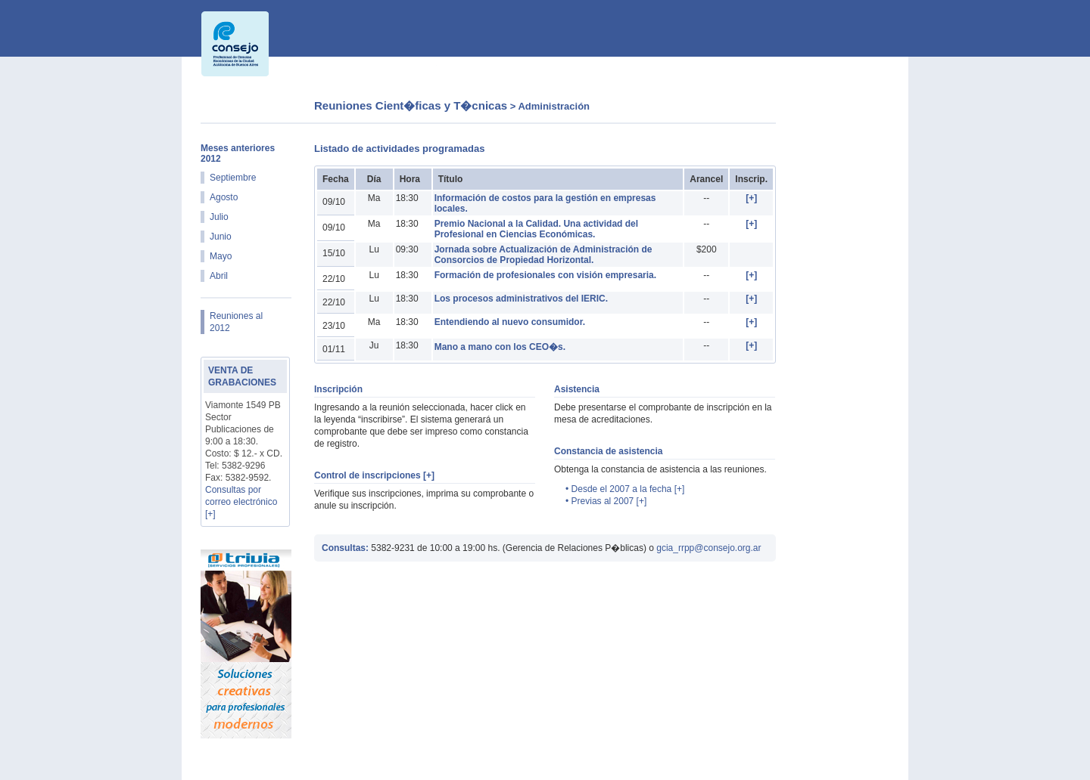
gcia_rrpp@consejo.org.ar (708, 548)
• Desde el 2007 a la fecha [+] (624, 489)
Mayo (221, 256)
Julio (219, 217)
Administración (554, 106)
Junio (221, 236)
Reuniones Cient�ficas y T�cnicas (410, 105)
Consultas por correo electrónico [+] (241, 501)
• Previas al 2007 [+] (605, 501)
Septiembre (233, 177)
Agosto (224, 197)
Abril (219, 276)
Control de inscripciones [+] (374, 475)
